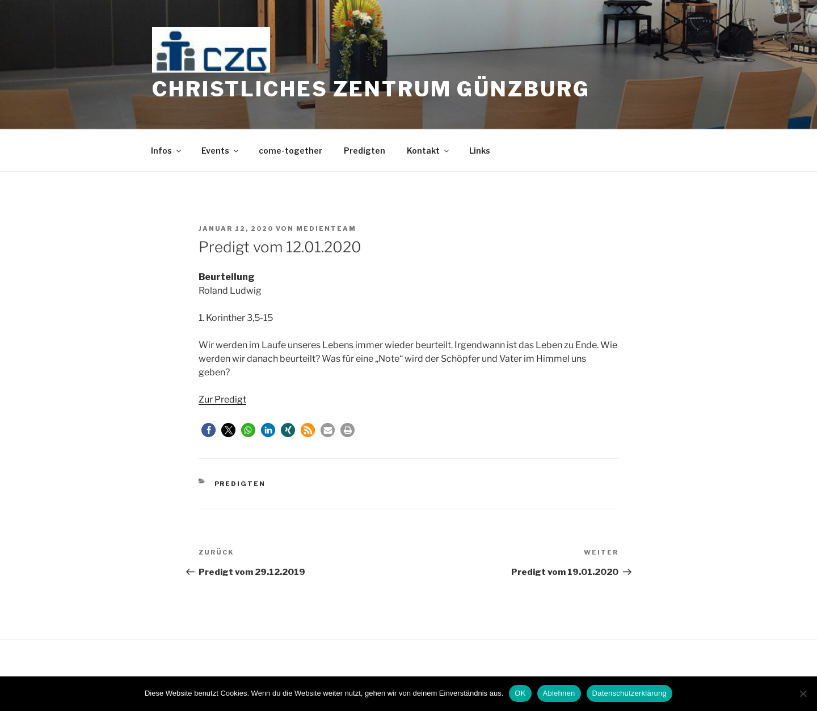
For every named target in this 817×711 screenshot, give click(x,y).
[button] (208, 430)
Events (220, 150)
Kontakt (428, 150)
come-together (290, 150)
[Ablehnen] (802, 693)
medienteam (326, 228)
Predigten (364, 150)
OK (520, 693)
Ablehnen (559, 693)
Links (479, 150)
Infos (167, 150)
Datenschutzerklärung (629, 693)
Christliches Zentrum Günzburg (371, 89)
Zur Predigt (222, 399)
